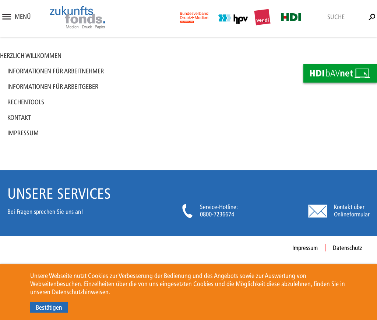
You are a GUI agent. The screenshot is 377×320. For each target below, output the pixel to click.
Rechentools (25, 102)
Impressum (23, 133)
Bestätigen (49, 307)
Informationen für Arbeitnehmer (55, 71)
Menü (23, 17)
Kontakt (19, 118)
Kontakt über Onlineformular (352, 210)
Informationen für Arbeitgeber (52, 87)
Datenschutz (347, 247)
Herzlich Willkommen (30, 56)
